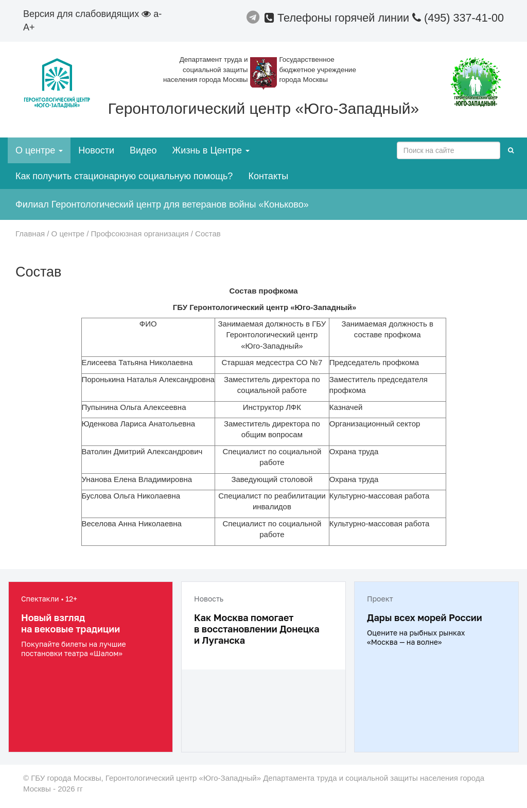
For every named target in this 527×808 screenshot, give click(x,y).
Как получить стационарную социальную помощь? (124, 176)
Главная (30, 233)
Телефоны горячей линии (338, 17)
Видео (143, 150)
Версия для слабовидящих (87, 14)
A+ (29, 27)
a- (157, 14)
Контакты (268, 176)
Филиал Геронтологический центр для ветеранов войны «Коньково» (162, 204)
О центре (39, 150)
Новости (96, 150)
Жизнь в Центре (211, 150)
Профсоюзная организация (140, 233)
